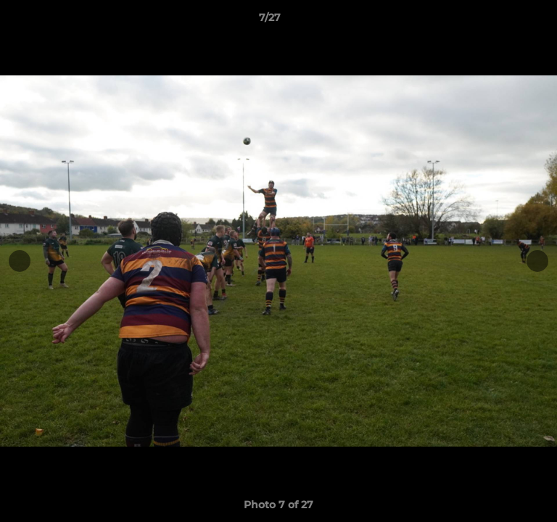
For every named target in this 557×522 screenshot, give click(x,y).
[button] (504, 21)
